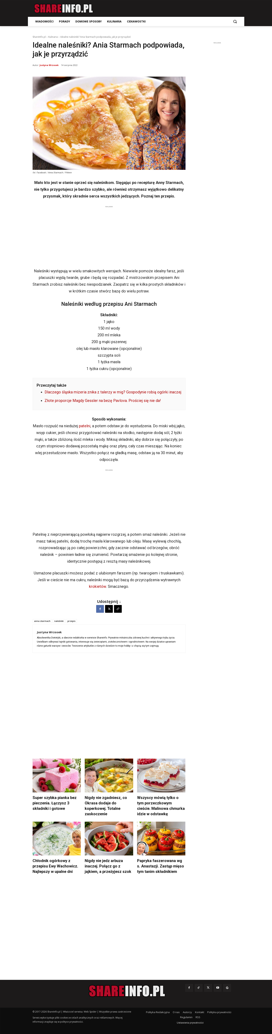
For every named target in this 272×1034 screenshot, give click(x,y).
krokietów (97, 586)
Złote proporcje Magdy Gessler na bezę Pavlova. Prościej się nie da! (103, 400)
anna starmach (42, 621)
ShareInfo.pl (39, 36)
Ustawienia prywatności (190, 1022)
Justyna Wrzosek (49, 65)
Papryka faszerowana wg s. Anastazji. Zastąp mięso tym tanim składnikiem (160, 866)
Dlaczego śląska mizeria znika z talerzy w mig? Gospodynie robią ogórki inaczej (113, 392)
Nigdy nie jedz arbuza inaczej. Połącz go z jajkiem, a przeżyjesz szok (108, 866)
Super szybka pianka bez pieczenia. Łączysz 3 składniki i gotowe (55, 803)
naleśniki (59, 621)
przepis (71, 621)
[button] (235, 21)
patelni (84, 426)
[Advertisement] (109, 236)
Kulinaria (53, 36)
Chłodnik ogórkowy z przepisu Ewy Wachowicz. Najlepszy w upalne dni (55, 866)
